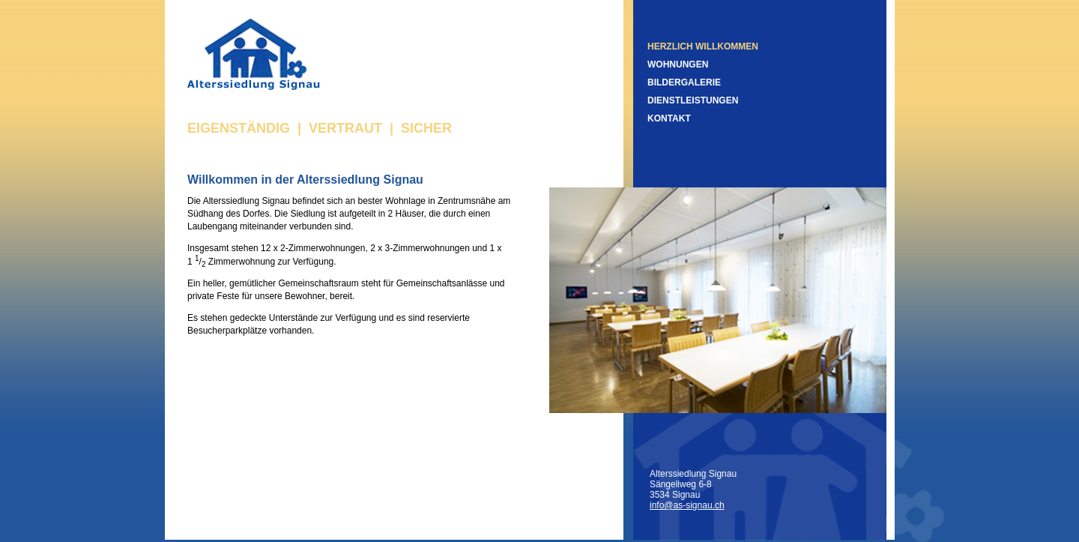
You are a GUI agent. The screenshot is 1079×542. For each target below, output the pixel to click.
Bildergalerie (684, 82)
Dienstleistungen (692, 100)
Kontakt (669, 118)
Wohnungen (677, 64)
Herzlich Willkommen (702, 46)
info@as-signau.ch (687, 505)
